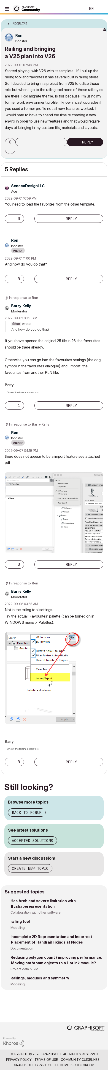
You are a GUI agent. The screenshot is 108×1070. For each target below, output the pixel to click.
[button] (10, 150)
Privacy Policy (19, 1059)
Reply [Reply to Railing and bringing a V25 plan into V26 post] (87, 142)
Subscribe (41, 142)
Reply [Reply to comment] (71, 218)
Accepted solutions (32, 840)
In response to (23, 298)
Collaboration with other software (36, 912)
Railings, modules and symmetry (40, 978)
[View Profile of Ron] (18, 35)
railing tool (20, 921)
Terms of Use (46, 1059)
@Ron (16, 324)
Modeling (18, 928)
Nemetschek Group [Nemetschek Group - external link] (77, 1065)
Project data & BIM (24, 969)
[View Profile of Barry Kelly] (21, 305)
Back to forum (27, 812)
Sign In (101, 9)
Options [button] (101, 22)
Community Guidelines (80, 1059)
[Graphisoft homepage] (86, 1028)
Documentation (22, 948)
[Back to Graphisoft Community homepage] (28, 8)
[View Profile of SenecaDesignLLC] (28, 185)
